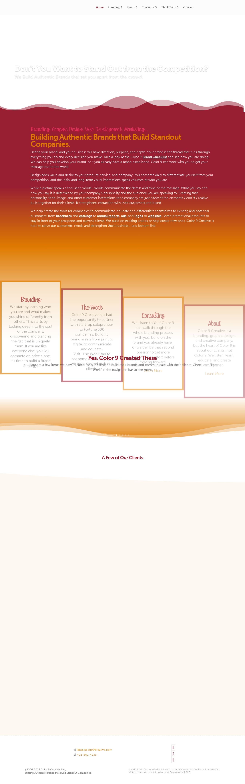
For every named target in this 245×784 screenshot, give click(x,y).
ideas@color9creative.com (94, 749)
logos (139, 216)
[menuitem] (100, 7)
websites (154, 216)
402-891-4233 (87, 754)
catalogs (85, 216)
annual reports (108, 216)
